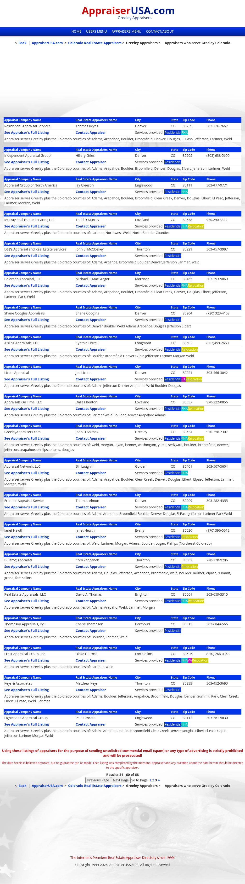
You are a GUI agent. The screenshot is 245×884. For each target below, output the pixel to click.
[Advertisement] (122, 83)
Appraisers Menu (126, 31)
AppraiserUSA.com (47, 43)
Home (76, 31)
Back (22, 43)
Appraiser (128, 10)
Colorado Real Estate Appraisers (95, 43)
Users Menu (96, 31)
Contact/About (159, 31)
